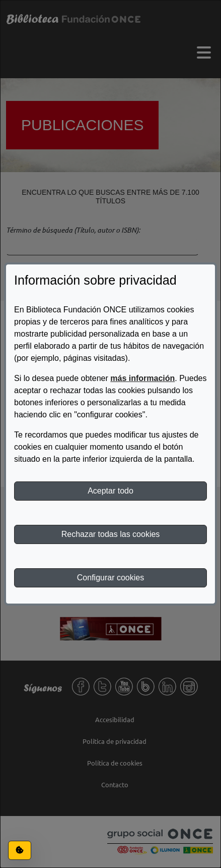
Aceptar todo (110, 490)
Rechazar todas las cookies (110, 534)
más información (142, 378)
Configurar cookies (110, 577)
